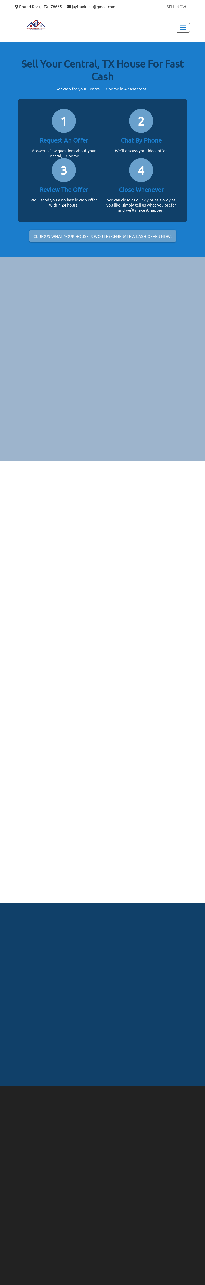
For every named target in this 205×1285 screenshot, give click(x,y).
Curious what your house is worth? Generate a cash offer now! (102, 236)
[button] (40, 25)
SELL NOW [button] (176, 6)
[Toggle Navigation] (183, 28)
